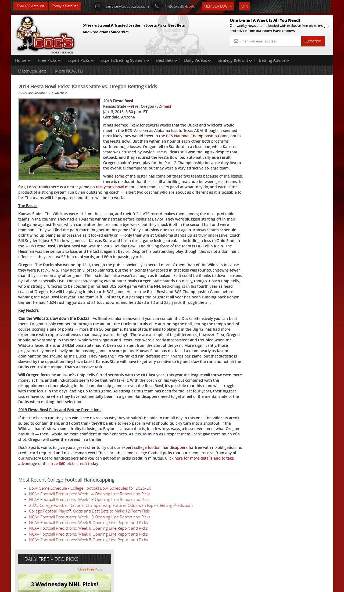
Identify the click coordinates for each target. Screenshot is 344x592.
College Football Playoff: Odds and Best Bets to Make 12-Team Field (89, 537)
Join (250, 5)
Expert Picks (80, 60)
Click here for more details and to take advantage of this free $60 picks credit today (93, 490)
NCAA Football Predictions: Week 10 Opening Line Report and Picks (89, 543)
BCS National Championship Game (141, 141)
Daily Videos (197, 60)
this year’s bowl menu (196, 192)
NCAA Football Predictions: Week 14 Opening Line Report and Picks (89, 520)
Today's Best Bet (69, 6)
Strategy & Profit (235, 60)
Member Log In (224, 5)
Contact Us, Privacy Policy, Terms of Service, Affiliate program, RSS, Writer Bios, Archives (204, 586)
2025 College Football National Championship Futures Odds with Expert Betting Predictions (111, 532)
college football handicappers (161, 474)
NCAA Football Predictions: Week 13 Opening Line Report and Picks (89, 526)
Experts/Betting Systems (125, 60)
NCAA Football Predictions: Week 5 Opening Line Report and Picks (88, 566)
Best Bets (166, 60)
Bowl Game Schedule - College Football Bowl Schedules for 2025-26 (90, 515)
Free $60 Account (32, 6)
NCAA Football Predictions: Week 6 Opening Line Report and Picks (88, 561)
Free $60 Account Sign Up (280, 188)
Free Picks (49, 60)
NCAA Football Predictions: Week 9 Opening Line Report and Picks (88, 549)
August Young (275, 125)
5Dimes (163, 106)
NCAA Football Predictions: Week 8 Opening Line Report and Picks (88, 555)
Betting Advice (274, 60)
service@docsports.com (126, 6)
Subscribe (312, 41)
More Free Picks (309, 89)
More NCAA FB (69, 71)
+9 (130, 106)
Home (23, 60)
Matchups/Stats (32, 71)
